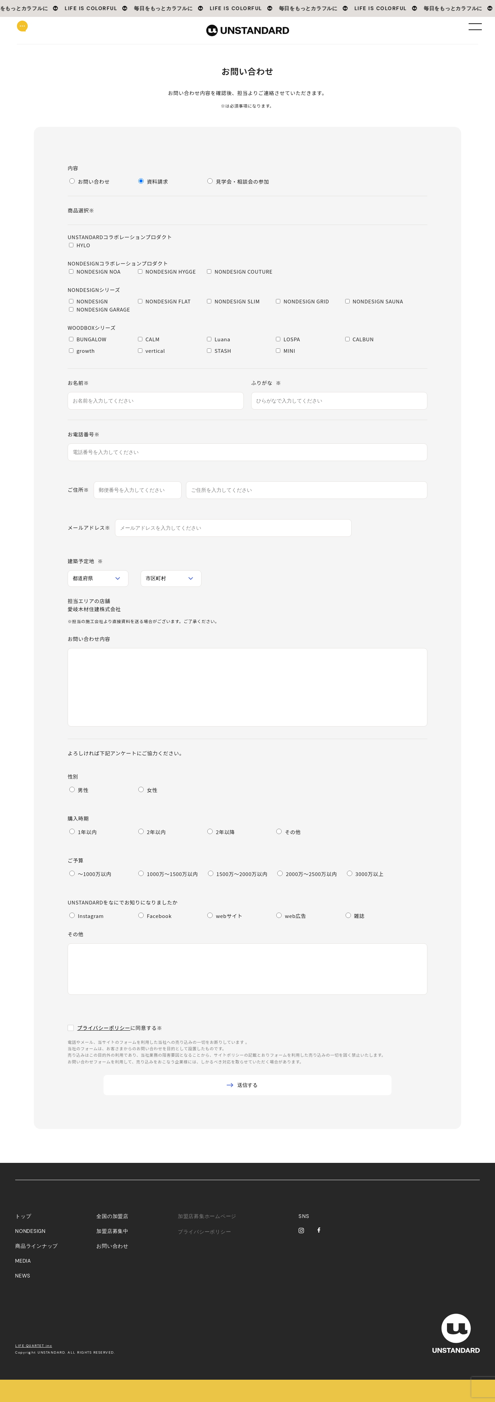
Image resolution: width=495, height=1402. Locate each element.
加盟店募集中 (112, 1253)
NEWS (22, 1298)
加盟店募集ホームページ (207, 1238)
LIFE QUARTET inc (33, 1368)
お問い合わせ (112, 1268)
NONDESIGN (30, 1253)
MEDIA (23, 1283)
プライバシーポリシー (103, 1027)
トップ (23, 1238)
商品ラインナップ (36, 1268)
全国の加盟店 (112, 1238)
